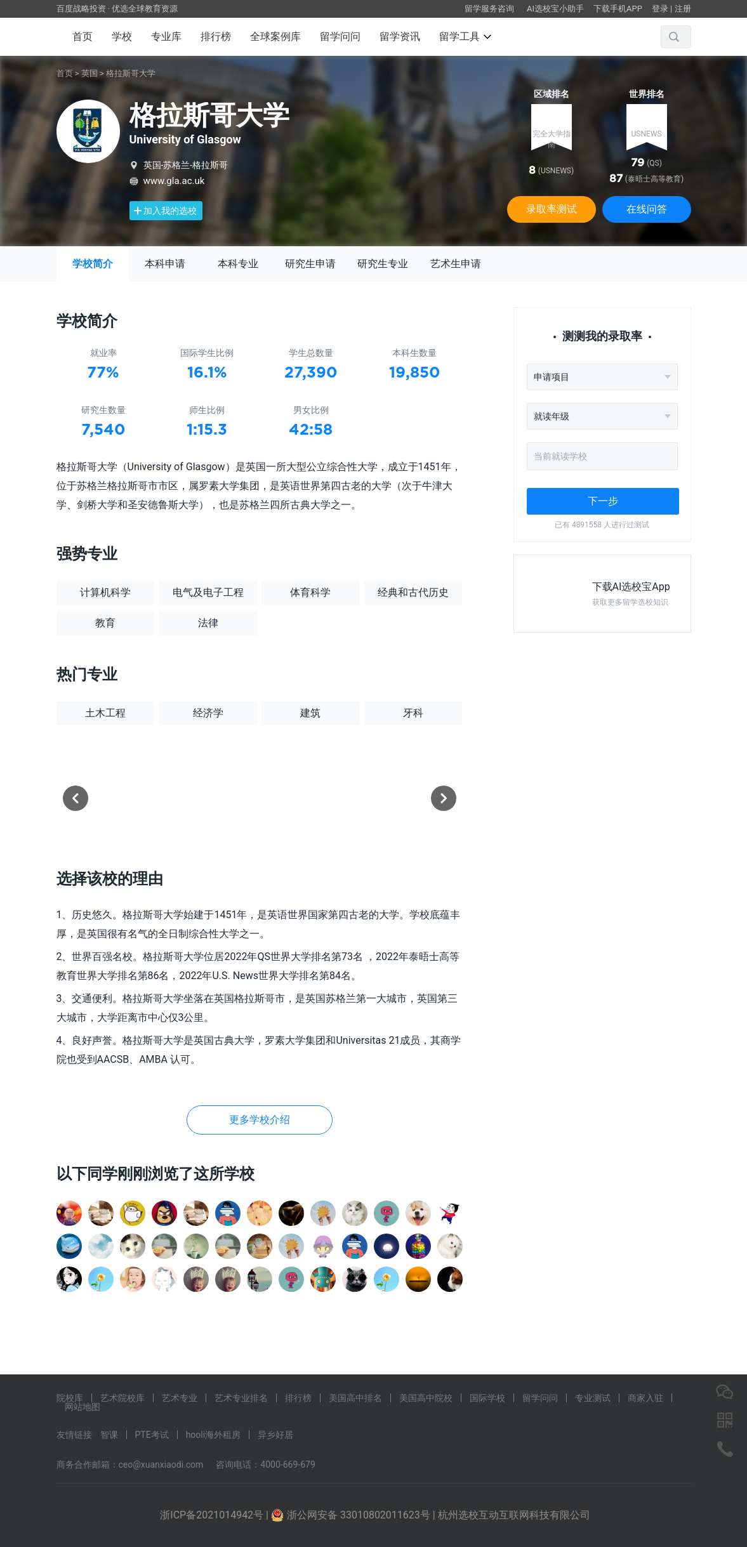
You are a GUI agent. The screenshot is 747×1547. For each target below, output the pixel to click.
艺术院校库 (122, 1397)
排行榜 (216, 36)
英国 (89, 73)
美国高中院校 (426, 1397)
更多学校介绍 (259, 1120)
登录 (660, 8)
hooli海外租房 (213, 1434)
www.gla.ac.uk (174, 181)
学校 (122, 36)
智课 (109, 1434)
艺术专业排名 (241, 1397)
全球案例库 (275, 36)
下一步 (603, 501)
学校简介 (92, 264)
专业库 (166, 36)
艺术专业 (179, 1397)
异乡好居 (275, 1434)
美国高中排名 (355, 1397)
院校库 (69, 1397)
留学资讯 (400, 36)
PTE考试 (152, 1434)
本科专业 (238, 264)
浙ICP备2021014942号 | (215, 1515)
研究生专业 (382, 264)
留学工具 (465, 36)
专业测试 (593, 1397)
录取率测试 (551, 209)
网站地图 (82, 1406)
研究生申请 (310, 264)
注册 (683, 8)
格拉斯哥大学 (130, 73)
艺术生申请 (455, 264)
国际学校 (487, 1397)
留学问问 (340, 36)
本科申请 (165, 264)
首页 (82, 36)
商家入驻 (645, 1397)
